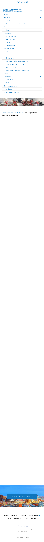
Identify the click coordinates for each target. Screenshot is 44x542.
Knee (7, 30)
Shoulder (8, 33)
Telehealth (9, 89)
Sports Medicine (10, 36)
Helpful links (9, 58)
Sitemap (26, 537)
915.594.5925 (22, 2)
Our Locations (10, 83)
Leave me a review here (11, 92)
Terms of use (19, 537)
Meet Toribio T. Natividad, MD (15, 24)
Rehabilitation (10, 45)
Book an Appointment (11, 86)
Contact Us (7, 77)
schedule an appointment (22, 496)
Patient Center (9, 49)
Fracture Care (10, 39)
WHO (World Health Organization (17, 70)
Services (6, 27)
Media (6, 73)
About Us (7, 17)
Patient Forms (10, 52)
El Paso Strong (11, 67)
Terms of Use (9, 55)
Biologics (8, 42)
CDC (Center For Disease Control (17, 61)
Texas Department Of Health (15, 64)
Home (6, 14)
